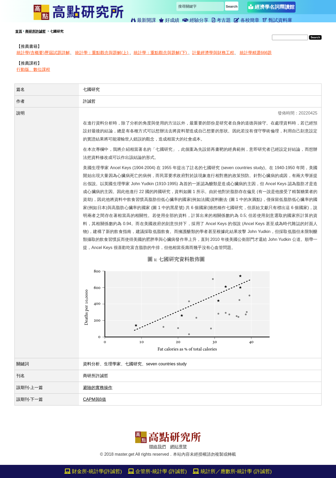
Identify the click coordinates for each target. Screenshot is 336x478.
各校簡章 (246, 20)
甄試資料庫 (277, 20)
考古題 (221, 20)
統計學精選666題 (256, 52)
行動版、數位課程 (33, 69)
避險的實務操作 (97, 387)
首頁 (18, 31)
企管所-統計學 (157, 471)
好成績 (169, 20)
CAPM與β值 (94, 399)
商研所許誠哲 (35, 31)
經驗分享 (195, 20)
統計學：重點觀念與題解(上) (102, 52)
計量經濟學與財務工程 (213, 52)
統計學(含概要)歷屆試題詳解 (43, 52)
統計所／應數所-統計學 (232, 471)
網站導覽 (178, 446)
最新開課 (143, 20)
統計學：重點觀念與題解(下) (161, 52)
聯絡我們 (157, 446)
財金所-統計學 (93, 471)
